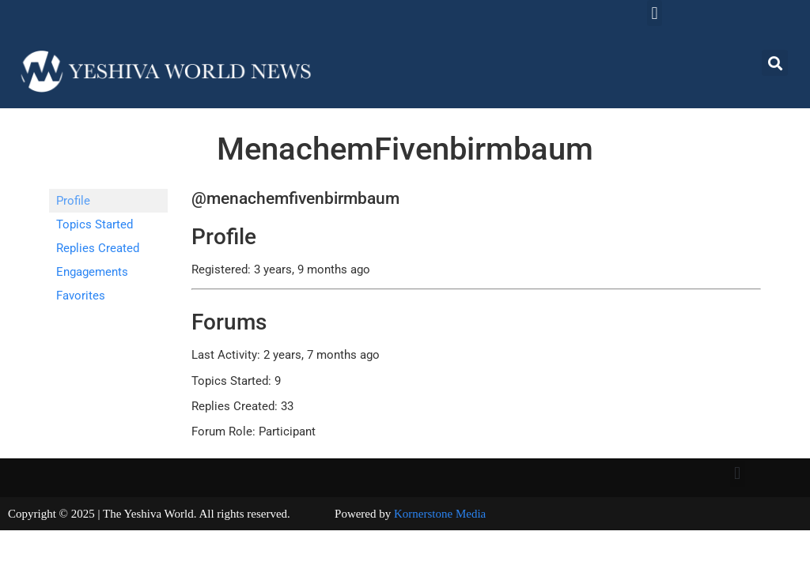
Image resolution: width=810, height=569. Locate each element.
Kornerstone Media (440, 513)
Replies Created (97, 248)
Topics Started (94, 224)
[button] (654, 13)
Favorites (80, 295)
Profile (73, 201)
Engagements (92, 272)
